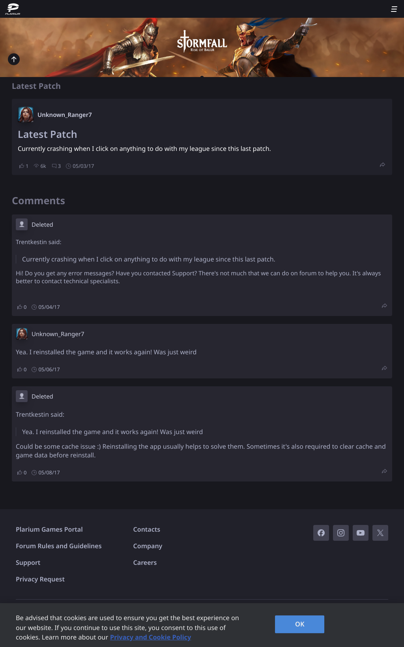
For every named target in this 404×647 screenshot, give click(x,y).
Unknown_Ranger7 (64, 115)
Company (148, 546)
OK (300, 624)
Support (28, 562)
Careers (145, 562)
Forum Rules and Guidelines (59, 546)
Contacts (147, 529)
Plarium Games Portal (49, 529)
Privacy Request (40, 579)
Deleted (42, 225)
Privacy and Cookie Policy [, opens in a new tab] (150, 637)
